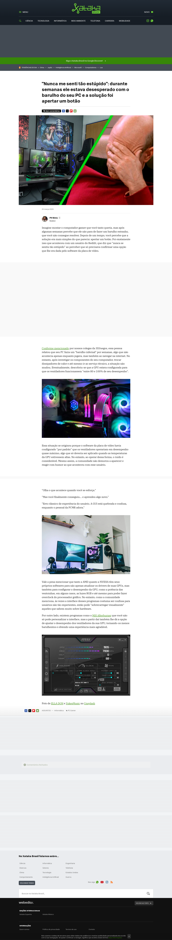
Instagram (147, 20)
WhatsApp (151, 20)
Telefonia (95, 20)
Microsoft (78, 67)
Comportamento (26, 877)
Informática (60, 20)
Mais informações (115, 937)
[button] (55, 217)
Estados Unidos (72, 872)
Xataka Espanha (25, 914)
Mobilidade (124, 20)
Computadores (90, 67)
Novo (147, 12)
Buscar (148, 893)
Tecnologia (43, 20)
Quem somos (24, 929)
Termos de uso (71, 929)
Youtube (102, 882)
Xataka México (48, 914)
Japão (50, 67)
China (42, 67)
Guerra (68, 877)
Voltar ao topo (142, 903)
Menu (25, 12)
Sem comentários (53, 111)
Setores (46, 868)
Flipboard (71, 111)
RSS (112, 882)
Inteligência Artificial (63, 67)
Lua (101, 67)
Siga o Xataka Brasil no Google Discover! (84, 60)
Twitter (67, 111)
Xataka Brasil (86, 8)
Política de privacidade (51, 929)
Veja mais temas (27, 883)
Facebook (63, 111)
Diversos (22, 868)
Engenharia (70, 863)
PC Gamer (72, 710)
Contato (92, 929)
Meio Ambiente (78, 20)
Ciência (29, 20)
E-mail (75, 111)
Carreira (109, 20)
